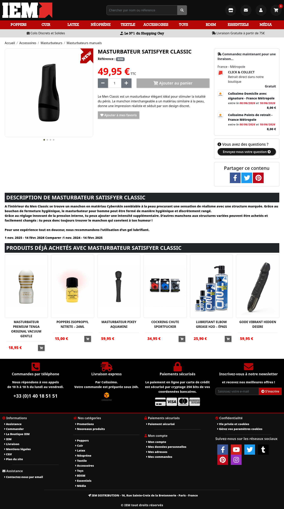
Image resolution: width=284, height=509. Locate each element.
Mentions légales (17, 449)
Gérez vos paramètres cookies (239, 429)
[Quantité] (114, 83)
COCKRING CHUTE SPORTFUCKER (165, 324)
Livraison (11, 444)
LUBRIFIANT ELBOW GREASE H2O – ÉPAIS (211, 324)
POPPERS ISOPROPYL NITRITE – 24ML (73, 324)
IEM (8, 439)
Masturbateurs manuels (84, 43)
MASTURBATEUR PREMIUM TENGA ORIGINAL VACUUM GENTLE (26, 329)
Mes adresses (156, 452)
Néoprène (101, 25)
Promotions (84, 424)
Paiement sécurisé (160, 424)
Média (266, 25)
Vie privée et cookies (233, 424)
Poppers (18, 25)
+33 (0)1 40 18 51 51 (35, 396)
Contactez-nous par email (23, 477)
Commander (14, 429)
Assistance (13, 424)
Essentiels (238, 25)
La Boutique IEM (17, 434)
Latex (73, 25)
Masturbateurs (51, 43)
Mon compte (156, 442)
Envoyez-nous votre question (247, 152)
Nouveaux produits (90, 429)
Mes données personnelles (166, 447)
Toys (183, 25)
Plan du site (13, 459)
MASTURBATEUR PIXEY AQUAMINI (119, 324)
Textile (128, 25)
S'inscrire (270, 391)
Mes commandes (159, 457)
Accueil (10, 43)
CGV (8, 454)
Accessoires (155, 25)
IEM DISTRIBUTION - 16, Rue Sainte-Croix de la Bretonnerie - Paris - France (143, 495)
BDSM (211, 25)
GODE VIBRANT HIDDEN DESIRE (257, 324)
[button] (44, 140)
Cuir (45, 25)
